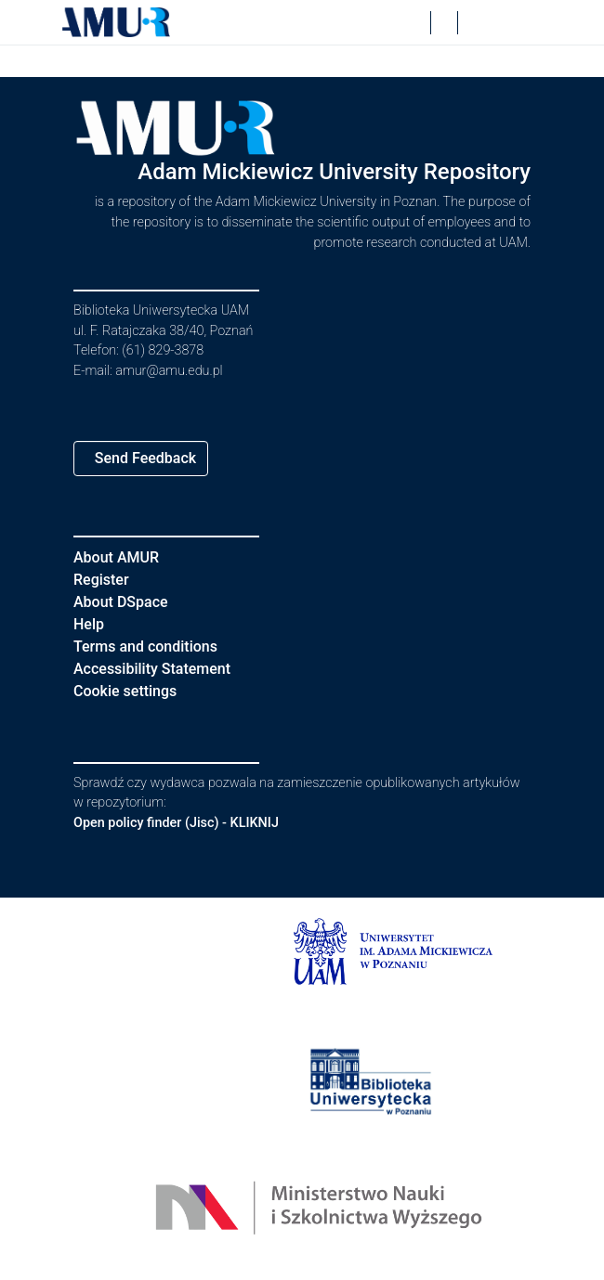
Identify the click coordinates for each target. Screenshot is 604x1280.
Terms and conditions (153, 646)
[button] (116, 22)
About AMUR (118, 557)
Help (89, 624)
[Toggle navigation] (516, 22)
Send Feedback (151, 458)
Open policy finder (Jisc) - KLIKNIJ (185, 823)
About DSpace (126, 602)
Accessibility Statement (163, 669)
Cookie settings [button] (131, 691)
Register (105, 579)
